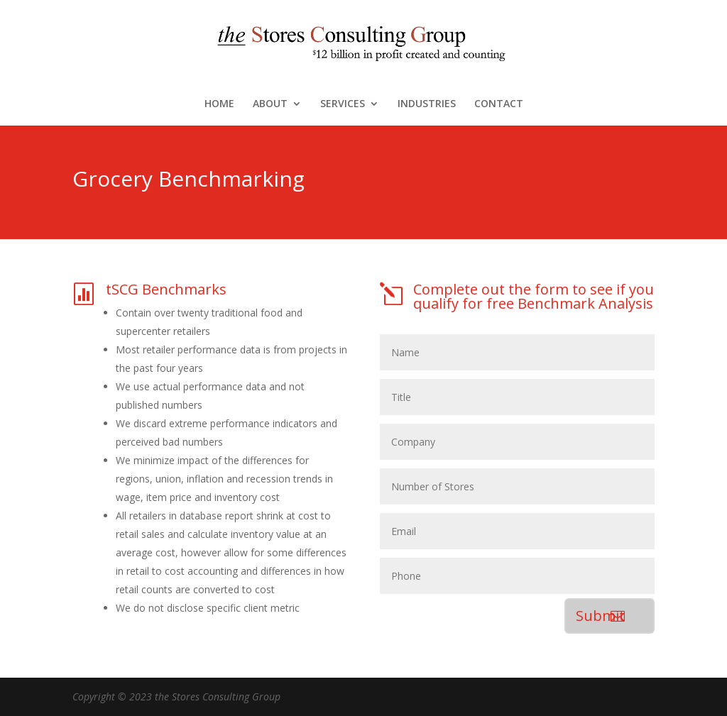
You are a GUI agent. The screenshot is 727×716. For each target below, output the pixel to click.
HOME (219, 104)
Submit (600, 615)
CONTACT (498, 104)
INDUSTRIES (427, 104)
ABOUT (270, 104)
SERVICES (342, 104)
